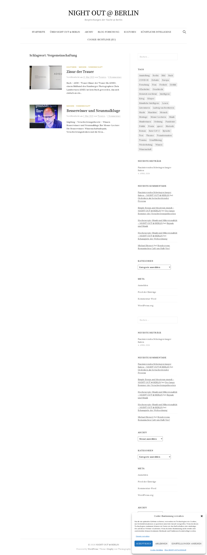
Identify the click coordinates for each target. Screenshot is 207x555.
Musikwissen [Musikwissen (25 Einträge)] (145, 121)
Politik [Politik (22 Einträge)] (142, 126)
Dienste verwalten (142, 536)
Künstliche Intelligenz (156, 31)
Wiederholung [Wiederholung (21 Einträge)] (145, 144)
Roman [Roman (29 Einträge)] (142, 131)
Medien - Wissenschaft (91, 67)
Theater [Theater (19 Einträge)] (150, 135)
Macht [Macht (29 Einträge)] (142, 112)
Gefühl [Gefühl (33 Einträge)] (173, 84)
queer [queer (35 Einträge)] (160, 126)
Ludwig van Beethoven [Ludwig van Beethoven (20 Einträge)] (163, 108)
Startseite (38, 31)
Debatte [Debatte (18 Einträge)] (155, 80)
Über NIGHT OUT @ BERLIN (175, 550)
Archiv (89, 31)
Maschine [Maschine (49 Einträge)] (152, 112)
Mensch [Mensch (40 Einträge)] (163, 112)
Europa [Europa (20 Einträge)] (165, 80)
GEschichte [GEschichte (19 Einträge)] (144, 89)
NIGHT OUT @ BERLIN (103, 13)
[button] (201, 516)
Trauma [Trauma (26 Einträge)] (142, 140)
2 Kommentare (114, 117)
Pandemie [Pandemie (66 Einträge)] (170, 121)
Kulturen (130, 31)
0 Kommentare (115, 77)
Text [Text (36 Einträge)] (141, 135)
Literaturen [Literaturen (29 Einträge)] (144, 108)
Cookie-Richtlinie (156, 550)
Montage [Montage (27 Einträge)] (143, 117)
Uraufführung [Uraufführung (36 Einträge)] (156, 140)
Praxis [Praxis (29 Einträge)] (151, 126)
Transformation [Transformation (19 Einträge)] (164, 135)
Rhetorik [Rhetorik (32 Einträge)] (170, 126)
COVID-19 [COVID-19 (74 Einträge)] (143, 80)
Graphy (110, 549)
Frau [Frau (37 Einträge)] (154, 84)
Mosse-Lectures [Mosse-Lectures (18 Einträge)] (158, 117)
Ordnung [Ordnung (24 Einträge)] (158, 121)
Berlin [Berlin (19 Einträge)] (155, 75)
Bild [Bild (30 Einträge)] (163, 75)
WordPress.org (145, 305)
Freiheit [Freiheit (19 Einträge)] (163, 84)
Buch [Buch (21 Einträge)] (170, 75)
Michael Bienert (146, 245)
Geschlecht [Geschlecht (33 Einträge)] (158, 89)
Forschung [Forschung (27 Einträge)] (144, 84)
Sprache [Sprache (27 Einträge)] (166, 131)
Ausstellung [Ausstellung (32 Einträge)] (144, 75)
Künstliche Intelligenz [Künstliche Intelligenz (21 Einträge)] (149, 103)
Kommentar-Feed (147, 298)
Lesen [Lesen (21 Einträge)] (165, 103)
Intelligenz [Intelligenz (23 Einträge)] (165, 94)
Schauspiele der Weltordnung (152, 238)
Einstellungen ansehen (187, 543)
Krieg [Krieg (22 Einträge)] (141, 98)
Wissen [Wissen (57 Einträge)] (159, 144)
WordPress (93, 549)
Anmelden (143, 285)
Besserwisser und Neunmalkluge (93, 112)
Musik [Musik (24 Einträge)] (172, 117)
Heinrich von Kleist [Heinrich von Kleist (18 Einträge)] (148, 94)
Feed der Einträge (147, 292)
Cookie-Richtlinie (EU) (101, 39)
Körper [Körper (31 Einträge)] (150, 98)
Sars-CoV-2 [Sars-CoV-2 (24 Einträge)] (154, 131)
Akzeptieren (143, 543)
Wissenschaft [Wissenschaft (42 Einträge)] (145, 149)
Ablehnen (161, 543)
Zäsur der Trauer (80, 71)
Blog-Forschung (108, 31)
